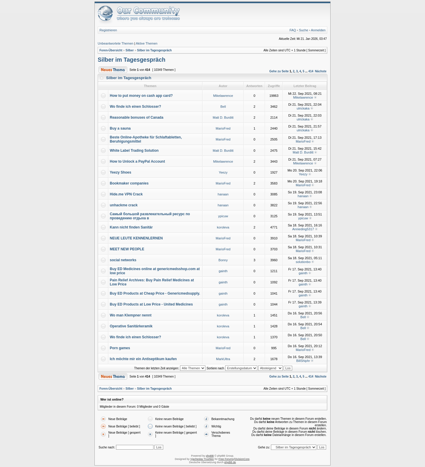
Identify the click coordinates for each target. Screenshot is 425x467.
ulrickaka (303, 108)
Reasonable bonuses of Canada (136, 117)
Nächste (320, 71)
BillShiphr (303, 361)
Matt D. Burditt (223, 117)
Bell (223, 106)
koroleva (223, 227)
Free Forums (226, 459)
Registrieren (108, 30)
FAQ (293, 30)
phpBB (210, 455)
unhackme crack (124, 205)
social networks (123, 260)
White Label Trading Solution (134, 150)
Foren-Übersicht (110, 50)
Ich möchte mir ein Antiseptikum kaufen (143, 359)
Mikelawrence (223, 95)
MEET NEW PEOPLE (127, 249)
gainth (223, 271)
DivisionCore (241, 459)
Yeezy (223, 172)
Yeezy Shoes (120, 172)
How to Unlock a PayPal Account (137, 161)
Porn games (120, 348)
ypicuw (223, 216)
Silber (129, 50)
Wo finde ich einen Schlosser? (135, 106)
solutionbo (303, 262)
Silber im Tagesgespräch (154, 50)
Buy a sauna (120, 128)
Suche (303, 30)
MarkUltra (223, 359)
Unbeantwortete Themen (115, 43)
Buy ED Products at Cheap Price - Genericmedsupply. (155, 293)
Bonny (223, 260)
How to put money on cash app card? (141, 96)
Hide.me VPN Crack (126, 194)
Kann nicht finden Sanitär (131, 227)
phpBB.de (230, 462)
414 (310, 71)
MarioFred (223, 128)
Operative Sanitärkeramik (131, 326)
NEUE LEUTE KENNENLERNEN (136, 238)
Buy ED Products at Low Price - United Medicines (151, 304)
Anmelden (318, 30)
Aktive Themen (146, 43)
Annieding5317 (303, 229)
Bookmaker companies (129, 183)
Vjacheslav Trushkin (202, 459)
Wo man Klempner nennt (130, 315)
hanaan (223, 194)
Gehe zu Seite (279, 71)
